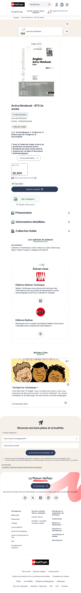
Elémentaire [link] (15, 519)
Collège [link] (14, 523)
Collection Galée (19, 127)
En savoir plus (6, 465)
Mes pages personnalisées (59, 11)
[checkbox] (3, 459)
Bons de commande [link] (20, 586)
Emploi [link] (18, 581)
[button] (36, 71)
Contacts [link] (64, 586)
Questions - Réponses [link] (38, 586)
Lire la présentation (27, 158)
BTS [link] (12, 541)
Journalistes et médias (58, 535)
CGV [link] (57, 586)
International (57, 540)
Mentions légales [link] (39, 571)
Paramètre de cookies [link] (61, 576)
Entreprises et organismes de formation (58, 513)
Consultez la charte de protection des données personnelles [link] (22, 467)
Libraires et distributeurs (57, 529)
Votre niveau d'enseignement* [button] (15, 438)
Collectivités (57, 519)
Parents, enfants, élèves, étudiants (38, 512)
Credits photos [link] (53, 571)
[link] (40, 301)
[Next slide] (66, 31)
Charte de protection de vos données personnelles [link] (31, 576)
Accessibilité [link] (28, 581)
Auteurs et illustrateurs (57, 524)
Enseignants (16, 511)
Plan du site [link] (26, 571)
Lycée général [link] (16, 527)
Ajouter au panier (33, 189)
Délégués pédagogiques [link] (44, 581)
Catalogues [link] (61, 581)
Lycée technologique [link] (19, 531)
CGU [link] (51, 586)
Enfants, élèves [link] (37, 517)
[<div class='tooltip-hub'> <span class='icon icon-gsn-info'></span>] (35, 178)
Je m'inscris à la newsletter (39, 453)
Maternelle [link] (15, 515)
